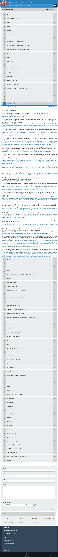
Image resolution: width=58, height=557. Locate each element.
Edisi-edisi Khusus (8, 531)
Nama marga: (6, 471)
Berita (5, 525)
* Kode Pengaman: (7, 500)
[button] (55, 3)
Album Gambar (7, 538)
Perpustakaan (7, 534)
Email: (4, 477)
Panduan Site (54, 551)
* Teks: (4, 482)
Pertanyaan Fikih (18, 3)
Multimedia (6, 544)
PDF (46, 104)
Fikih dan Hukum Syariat (9, 528)
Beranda (11, 3)
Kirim (52, 506)
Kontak (5, 548)
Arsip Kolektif (27, 3)
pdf (54, 7)
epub (51, 7)
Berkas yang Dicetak (51, 104)
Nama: (4, 466)
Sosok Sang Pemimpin (9, 541)
